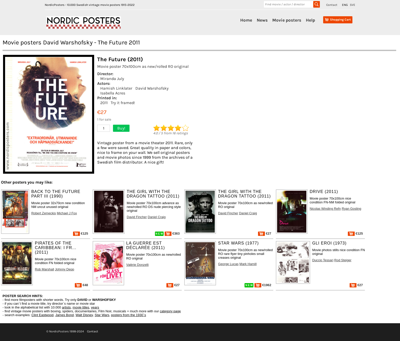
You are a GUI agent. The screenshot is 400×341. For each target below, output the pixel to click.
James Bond (64, 315)
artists (66, 307)
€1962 (262, 285)
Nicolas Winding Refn (325, 208)
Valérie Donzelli (137, 265)
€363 (172, 233)
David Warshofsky (151, 88)
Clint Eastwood (42, 315)
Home (246, 20)
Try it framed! (123, 102)
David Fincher (137, 217)
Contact (331, 5)
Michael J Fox (67, 213)
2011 (104, 102)
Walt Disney (84, 315)
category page (170, 311)
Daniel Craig (156, 217)
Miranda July (112, 78)
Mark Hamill (248, 264)
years (95, 307)
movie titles (81, 307)
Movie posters (286, 20)
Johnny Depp (64, 269)
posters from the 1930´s (128, 315)
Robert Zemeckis (43, 213)
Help (310, 20)
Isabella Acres (112, 93)
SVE (352, 5)
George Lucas (228, 264)
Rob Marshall (44, 269)
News (262, 20)
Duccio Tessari (322, 260)
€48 (81, 285)
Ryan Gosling (351, 208)
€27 (264, 233)
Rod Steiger (343, 260)
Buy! (121, 128)
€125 (80, 233)
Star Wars (102, 315)
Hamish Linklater (116, 88)
